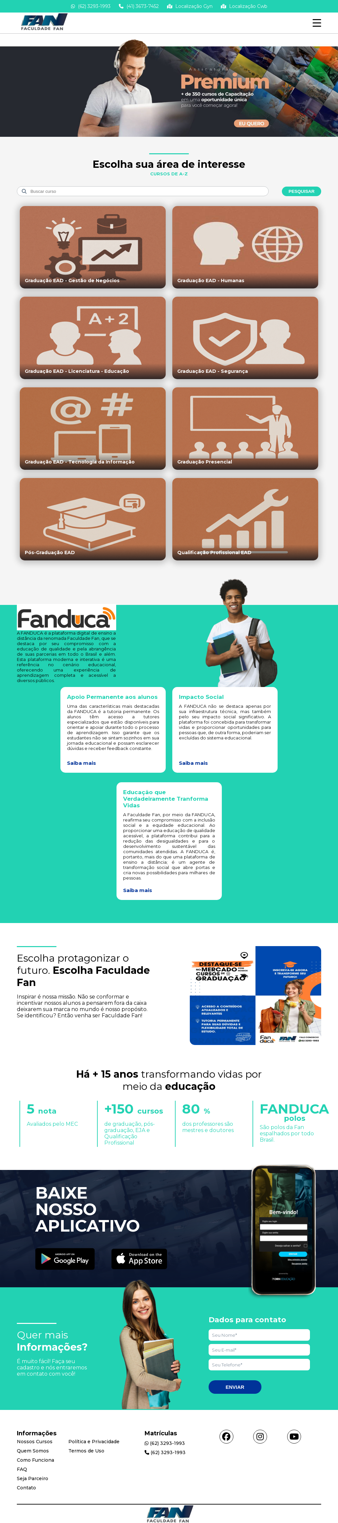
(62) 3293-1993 (91, 6)
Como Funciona (35, 1460)
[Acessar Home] (43, 30)
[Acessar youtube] (294, 1437)
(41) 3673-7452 (139, 6)
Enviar (234, 1387)
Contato (26, 1488)
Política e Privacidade (93, 1442)
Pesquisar (301, 191)
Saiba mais (81, 763)
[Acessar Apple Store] (139, 1259)
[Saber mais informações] (169, 136)
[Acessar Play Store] (65, 1259)
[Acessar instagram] (260, 1437)
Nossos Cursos (34, 1442)
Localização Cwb (244, 6)
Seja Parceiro (32, 1478)
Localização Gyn (190, 6)
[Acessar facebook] (226, 1437)
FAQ (22, 1469)
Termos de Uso (86, 1451)
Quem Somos (33, 1451)
